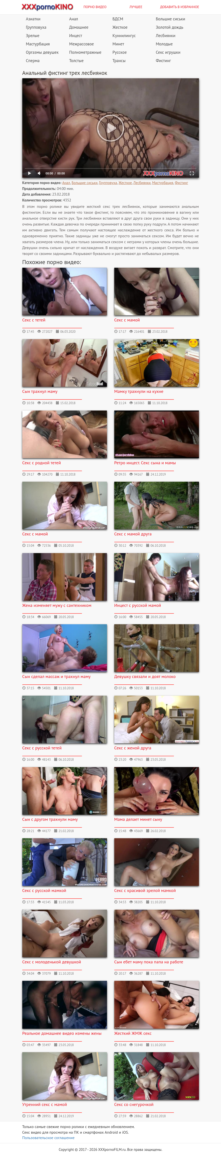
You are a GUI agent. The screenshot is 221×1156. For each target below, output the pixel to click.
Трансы (119, 60)
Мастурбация (38, 44)
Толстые (76, 60)
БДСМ (118, 19)
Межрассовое (81, 44)
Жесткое (120, 27)
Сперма (33, 60)
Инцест (75, 35)
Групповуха (36, 27)
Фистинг (163, 60)
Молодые (164, 44)
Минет (118, 44)
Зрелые (32, 35)
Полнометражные (85, 52)
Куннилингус (124, 35)
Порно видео (95, 7)
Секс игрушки (168, 52)
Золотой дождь (169, 27)
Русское (120, 52)
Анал (73, 19)
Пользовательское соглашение (48, 1137)
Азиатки (33, 19)
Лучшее (136, 7)
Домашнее (78, 27)
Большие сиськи (170, 19)
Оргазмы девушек (42, 52)
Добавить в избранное (179, 7)
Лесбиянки (165, 35)
